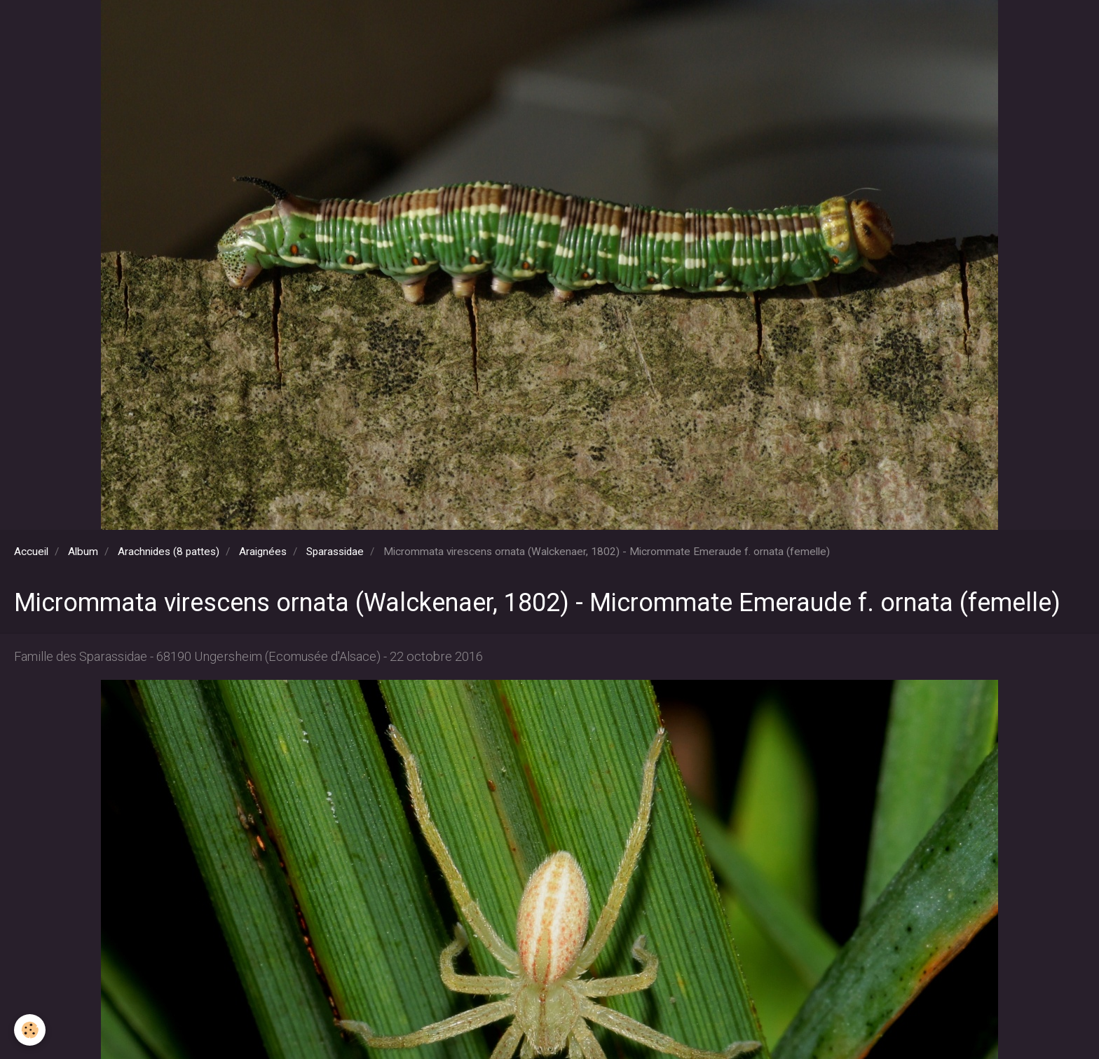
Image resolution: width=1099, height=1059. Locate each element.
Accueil (31, 551)
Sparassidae (335, 551)
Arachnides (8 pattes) (168, 551)
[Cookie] (30, 1030)
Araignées (263, 551)
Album (83, 551)
